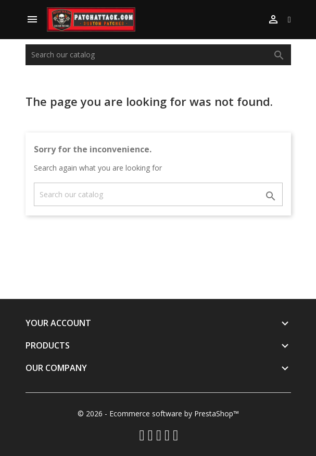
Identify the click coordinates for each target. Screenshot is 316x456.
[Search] (158, 54)
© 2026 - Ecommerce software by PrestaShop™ (158, 413)
